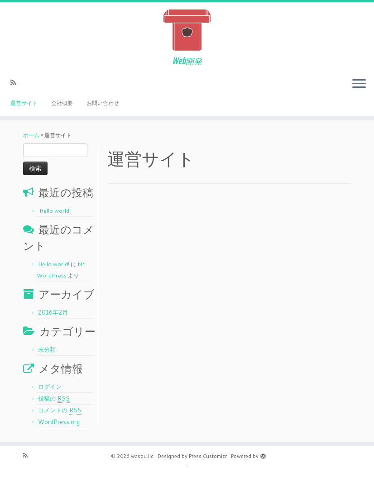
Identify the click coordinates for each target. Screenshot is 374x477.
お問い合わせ (102, 103)
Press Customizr (208, 456)
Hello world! (55, 211)
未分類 (47, 349)
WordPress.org (59, 422)
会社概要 (62, 103)
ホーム (31, 135)
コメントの (60, 410)
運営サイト (24, 103)
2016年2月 (53, 312)
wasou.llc (142, 456)
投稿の (54, 398)
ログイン (50, 386)
